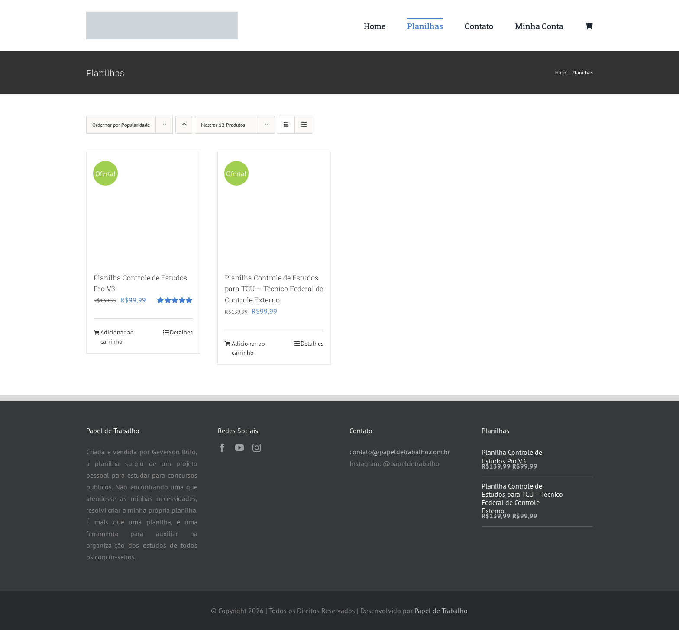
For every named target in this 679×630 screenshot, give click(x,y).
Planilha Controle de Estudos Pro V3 (512, 456)
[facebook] (222, 448)
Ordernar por (121, 125)
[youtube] (239, 448)
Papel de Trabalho (441, 610)
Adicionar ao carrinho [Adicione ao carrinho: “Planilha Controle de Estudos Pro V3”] (117, 336)
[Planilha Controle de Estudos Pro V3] (143, 208)
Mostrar (223, 125)
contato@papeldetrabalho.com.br (399, 451)
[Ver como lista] (303, 124)
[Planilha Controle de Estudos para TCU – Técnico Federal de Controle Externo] (274, 208)
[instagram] (256, 448)
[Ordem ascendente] (183, 125)
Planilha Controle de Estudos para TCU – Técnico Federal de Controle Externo (274, 288)
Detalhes (181, 332)
